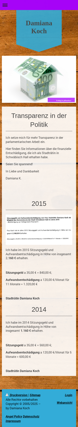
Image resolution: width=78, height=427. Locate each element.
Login (68, 395)
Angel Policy (14, 416)
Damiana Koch (39, 27)
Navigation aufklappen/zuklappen (39, 5)
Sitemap (35, 395)
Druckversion (17, 395)
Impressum (13, 421)
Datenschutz (31, 416)
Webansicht (64, 403)
